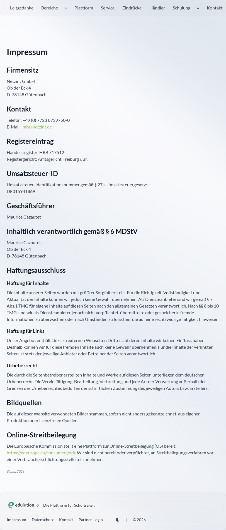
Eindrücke (132, 7)
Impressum (16, 519)
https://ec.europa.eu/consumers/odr (41, 452)
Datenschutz (43, 519)
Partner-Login (91, 519)
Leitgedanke (21, 7)
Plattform (83, 7)
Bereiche (49, 7)
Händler (157, 7)
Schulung (181, 7)
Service (108, 7)
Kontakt (215, 7)
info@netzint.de (36, 126)
